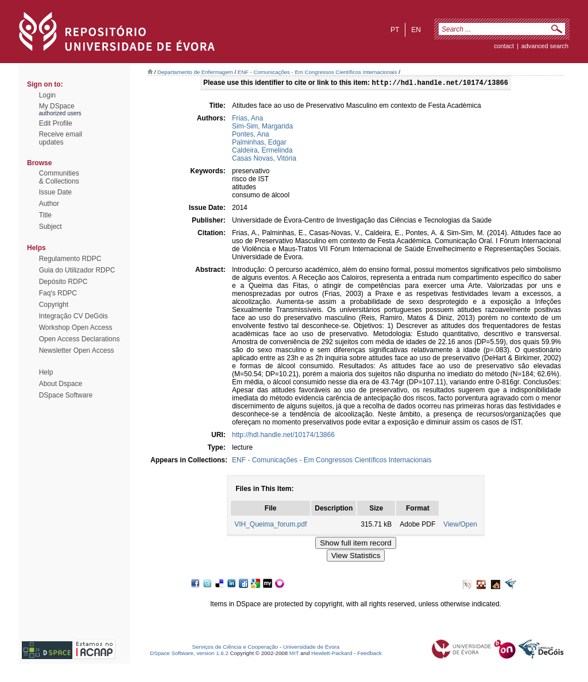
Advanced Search (544, 45)
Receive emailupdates (60, 138)
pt (394, 30)
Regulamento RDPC (70, 259)
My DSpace (57, 106)
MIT (294, 654)
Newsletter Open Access (76, 350)
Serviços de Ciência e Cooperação (235, 648)
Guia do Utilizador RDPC (77, 270)
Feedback (369, 654)
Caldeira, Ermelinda (262, 151)
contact (504, 45)
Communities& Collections (59, 177)
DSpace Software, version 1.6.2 (189, 654)
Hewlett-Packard (331, 654)
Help (46, 372)
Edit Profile (55, 123)
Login (47, 95)
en (416, 30)
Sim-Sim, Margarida (262, 127)
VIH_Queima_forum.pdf (270, 525)
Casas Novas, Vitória (264, 159)
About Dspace (60, 384)
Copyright (53, 305)
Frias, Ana (247, 119)
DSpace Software (65, 395)
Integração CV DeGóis (73, 316)
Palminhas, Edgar (259, 143)
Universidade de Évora (311, 648)
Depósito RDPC (63, 282)
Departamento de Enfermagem (195, 72)
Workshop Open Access (76, 328)
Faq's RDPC (58, 293)
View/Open (460, 525)
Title (45, 215)
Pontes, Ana (250, 135)
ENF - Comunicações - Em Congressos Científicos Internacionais (317, 72)
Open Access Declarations (79, 339)
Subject (50, 227)
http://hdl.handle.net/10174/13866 (283, 436)
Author (49, 204)
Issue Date (55, 192)
